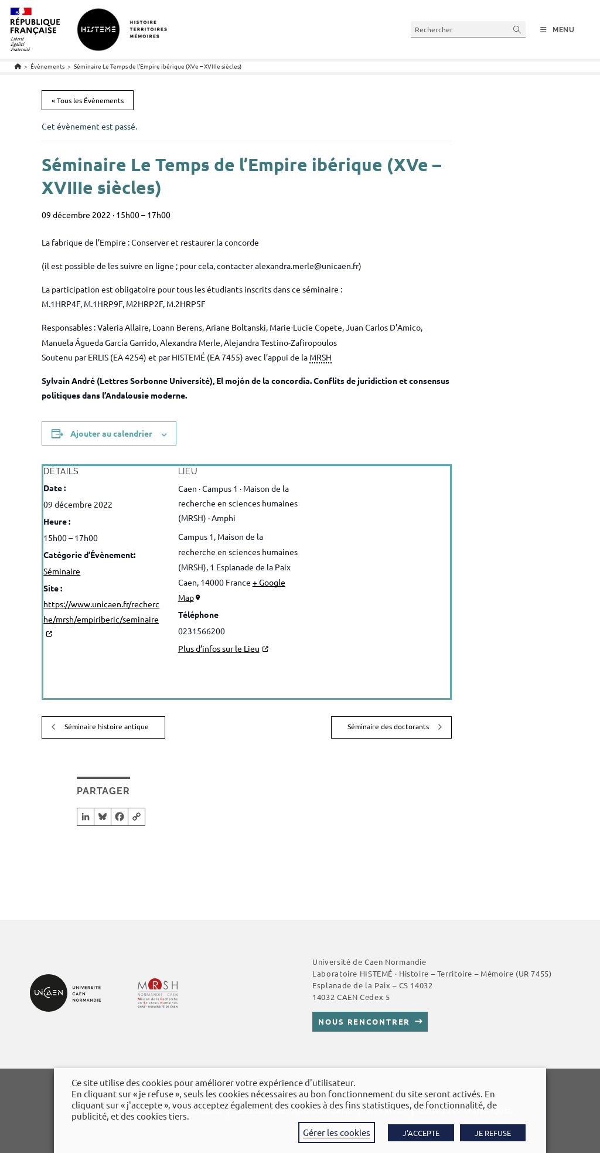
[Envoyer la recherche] (517, 29)
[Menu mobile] (557, 30)
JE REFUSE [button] (493, 1133)
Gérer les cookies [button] (336, 1132)
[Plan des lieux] (374, 558)
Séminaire (61, 571)
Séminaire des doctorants (389, 727)
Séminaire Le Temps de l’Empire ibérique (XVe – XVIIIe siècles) (157, 66)
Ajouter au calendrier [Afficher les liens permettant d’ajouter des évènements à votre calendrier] (111, 433)
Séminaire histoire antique (106, 727)
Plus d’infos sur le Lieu (219, 648)
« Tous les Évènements (88, 100)
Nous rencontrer (364, 1021)
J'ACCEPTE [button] (421, 1133)
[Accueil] (18, 66)
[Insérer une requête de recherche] (468, 29)
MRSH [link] (320, 357)
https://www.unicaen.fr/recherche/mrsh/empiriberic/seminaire (101, 611)
